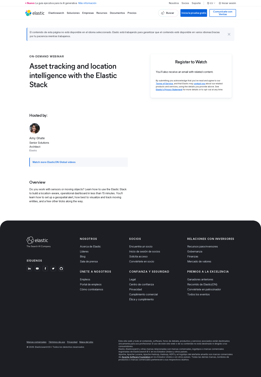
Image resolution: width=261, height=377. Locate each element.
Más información (87, 3)
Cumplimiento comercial (143, 294)
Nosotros (174, 3)
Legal (132, 279)
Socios (185, 3)
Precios (132, 12)
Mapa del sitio (86, 342)
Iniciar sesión (227, 3)
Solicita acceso (138, 256)
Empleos (85, 279)
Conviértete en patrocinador (204, 289)
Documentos (117, 12)
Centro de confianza (141, 284)
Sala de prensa (89, 261)
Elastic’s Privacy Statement (169, 89)
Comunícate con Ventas (222, 13)
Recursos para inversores (202, 246)
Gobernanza (194, 251)
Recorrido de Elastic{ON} (202, 284)
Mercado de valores (199, 261)
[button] (229, 34)
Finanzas (192, 256)
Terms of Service (164, 83)
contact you (199, 83)
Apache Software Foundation (136, 357)
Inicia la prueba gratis (193, 12)
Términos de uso (56, 342)
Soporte (196, 3)
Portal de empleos (91, 284)
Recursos (101, 12)
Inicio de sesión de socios (144, 251)
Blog (82, 256)
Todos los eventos (198, 294)
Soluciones (73, 12)
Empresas (88, 12)
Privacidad (135, 289)
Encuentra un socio (140, 246)
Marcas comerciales (36, 342)
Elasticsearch (56, 12)
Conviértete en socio (141, 261)
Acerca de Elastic (90, 246)
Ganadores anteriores (200, 279)
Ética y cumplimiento (141, 299)
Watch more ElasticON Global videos (54, 162)
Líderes (84, 251)
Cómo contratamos (91, 289)
